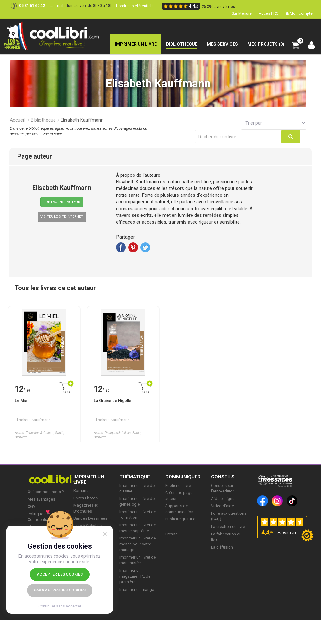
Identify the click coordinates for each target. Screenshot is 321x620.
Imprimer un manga (136, 589)
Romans (80, 490)
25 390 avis (287, 533)
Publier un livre (178, 485)
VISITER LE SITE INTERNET (61, 217)
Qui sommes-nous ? (46, 491)
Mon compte (299, 13)
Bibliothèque (43, 120)
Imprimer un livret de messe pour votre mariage (137, 544)
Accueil (17, 120)
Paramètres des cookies (60, 590)
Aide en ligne (222, 498)
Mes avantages (41, 499)
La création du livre (228, 526)
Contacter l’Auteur (61, 202)
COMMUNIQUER (183, 477)
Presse (171, 534)
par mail (56, 5)
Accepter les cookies (60, 574)
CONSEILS (222, 477)
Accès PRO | (270, 13)
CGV (31, 506)
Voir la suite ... (54, 134)
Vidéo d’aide (222, 505)
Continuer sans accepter (59, 606)
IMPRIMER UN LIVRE (88, 479)
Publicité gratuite (180, 519)
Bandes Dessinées (90, 518)
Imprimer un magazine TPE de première (134, 576)
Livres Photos (85, 498)
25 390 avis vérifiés (218, 6)
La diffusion (222, 547)
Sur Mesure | (243, 13)
